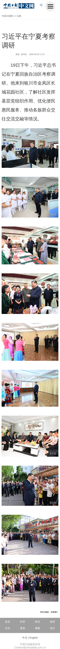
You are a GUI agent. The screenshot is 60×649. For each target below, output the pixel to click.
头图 (19, 16)
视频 (37, 628)
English (33, 637)
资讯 (37, 621)
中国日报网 (7, 16)
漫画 (22, 628)
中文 (24, 637)
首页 (7, 621)
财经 (52, 621)
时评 (22, 621)
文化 (7, 628)
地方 (52, 628)
